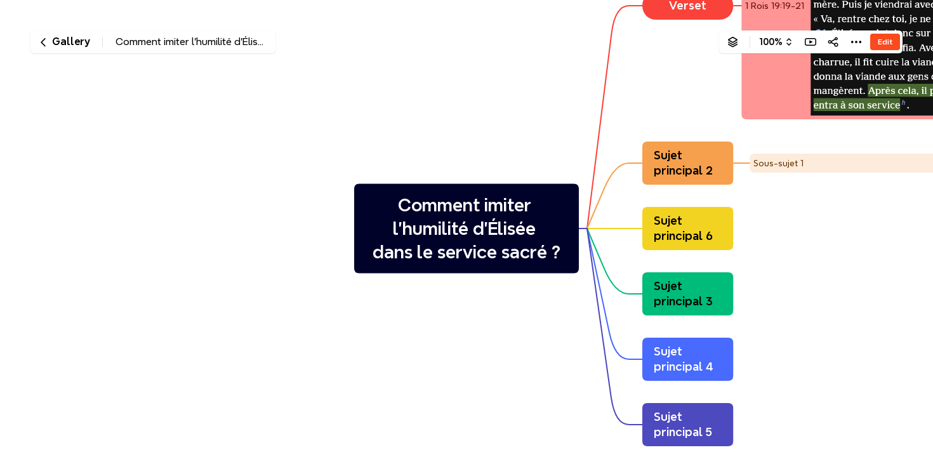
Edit (885, 41)
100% (771, 41)
